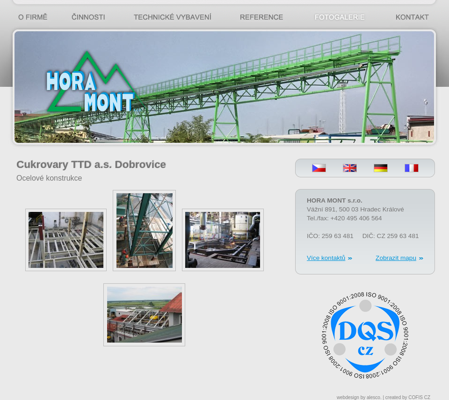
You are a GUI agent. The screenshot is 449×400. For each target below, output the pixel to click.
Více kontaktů (326, 257)
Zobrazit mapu (396, 257)
